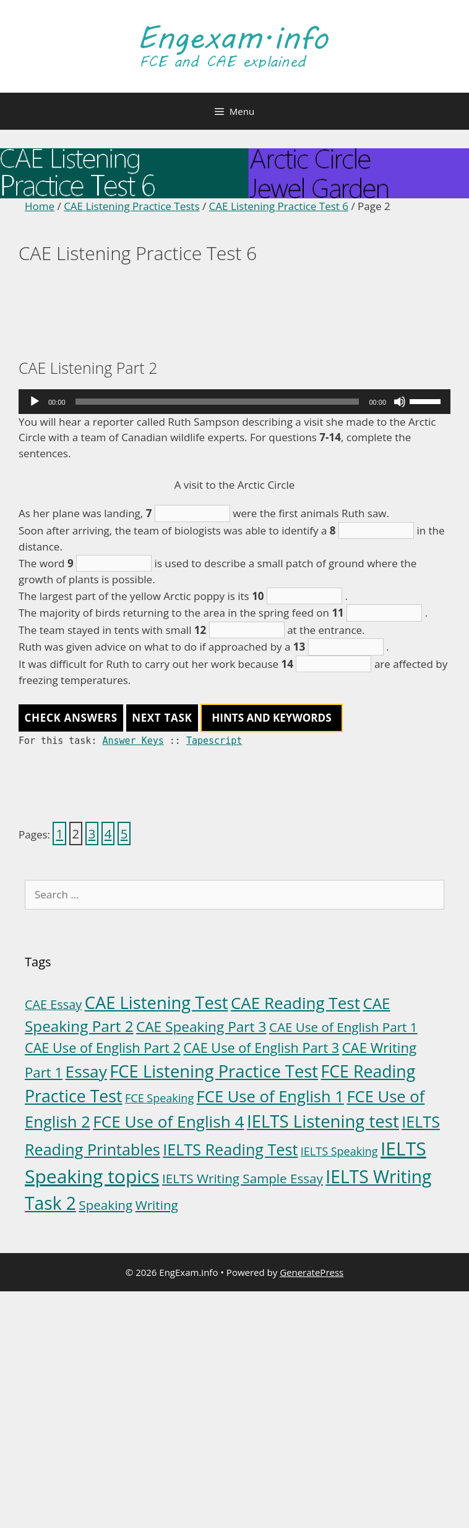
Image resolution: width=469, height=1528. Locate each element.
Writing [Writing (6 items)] (157, 1205)
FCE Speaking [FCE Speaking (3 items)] (159, 1098)
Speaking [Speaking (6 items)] (105, 1205)
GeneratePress (311, 1272)
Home (39, 206)
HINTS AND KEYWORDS (271, 718)
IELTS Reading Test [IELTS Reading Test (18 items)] (230, 1149)
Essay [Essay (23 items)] (86, 1071)
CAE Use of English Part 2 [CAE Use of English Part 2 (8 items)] (103, 1048)
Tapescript (214, 740)
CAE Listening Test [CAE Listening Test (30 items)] (156, 1002)
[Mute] (400, 401)
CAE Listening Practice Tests (131, 206)
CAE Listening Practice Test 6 (278, 206)
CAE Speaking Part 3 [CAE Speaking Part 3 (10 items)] (201, 1026)
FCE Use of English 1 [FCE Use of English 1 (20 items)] (270, 1096)
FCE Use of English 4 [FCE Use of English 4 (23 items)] (168, 1121)
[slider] (217, 402)
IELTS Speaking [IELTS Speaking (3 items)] (339, 1151)
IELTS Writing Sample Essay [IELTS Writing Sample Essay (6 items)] (242, 1178)
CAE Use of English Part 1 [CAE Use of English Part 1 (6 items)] (343, 1027)
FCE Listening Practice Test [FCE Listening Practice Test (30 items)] (214, 1071)
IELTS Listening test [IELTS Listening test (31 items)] (323, 1121)
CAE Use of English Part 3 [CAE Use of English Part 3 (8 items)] (261, 1048)
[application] (234, 401)
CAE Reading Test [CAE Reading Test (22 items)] (295, 1003)
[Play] (34, 401)
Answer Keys (132, 740)
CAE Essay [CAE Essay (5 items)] (53, 1004)
